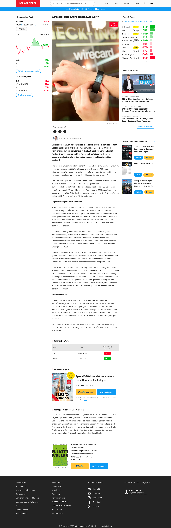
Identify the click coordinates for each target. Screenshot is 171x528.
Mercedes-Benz (127, 41)
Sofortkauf (85, 392)
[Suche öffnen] (53, 3)
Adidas (124, 47)
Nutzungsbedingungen (25, 490)
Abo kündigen (22, 513)
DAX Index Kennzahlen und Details (28, 71)
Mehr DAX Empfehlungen (145, 126)
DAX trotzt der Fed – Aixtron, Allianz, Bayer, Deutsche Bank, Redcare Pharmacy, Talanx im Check (138, 120)
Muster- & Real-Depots (61, 501)
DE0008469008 (30, 24)
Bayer (123, 30)
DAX (55, 127)
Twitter (93, 506)
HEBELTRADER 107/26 (143, 163)
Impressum (21, 486)
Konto (85, 400)
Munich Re (125, 34)
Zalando (124, 51)
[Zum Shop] (107, 3)
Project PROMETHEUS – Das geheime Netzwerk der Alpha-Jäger (144, 149)
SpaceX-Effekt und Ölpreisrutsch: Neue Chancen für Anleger (95, 378)
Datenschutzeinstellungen (27, 502)
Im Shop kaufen (106, 392)
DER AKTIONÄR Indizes (61, 505)
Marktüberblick (58, 498)
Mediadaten (21, 482)
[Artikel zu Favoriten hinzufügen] (64, 131)
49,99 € (138, 157)
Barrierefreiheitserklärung (27, 498)
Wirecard (62, 127)
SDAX (146, 21)
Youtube (94, 493)
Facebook (94, 502)
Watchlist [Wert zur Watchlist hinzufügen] (22, 29)
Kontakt (94, 489)
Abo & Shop (57, 509)
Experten (56, 494)
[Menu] (151, 3)
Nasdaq (127, 21)
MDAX (141, 21)
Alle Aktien (56, 482)
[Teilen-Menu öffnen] (54, 131)
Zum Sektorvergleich (24, 95)
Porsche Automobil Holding (130, 37)
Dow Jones (135, 21)
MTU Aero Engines (128, 54)
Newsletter (56, 490)
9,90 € (138, 175)
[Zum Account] (115, 3)
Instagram (95, 497)
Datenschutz (21, 494)
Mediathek (56, 486)
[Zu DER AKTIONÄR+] (126, 3)
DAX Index (19, 21)
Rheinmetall (126, 27)
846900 (19, 24)
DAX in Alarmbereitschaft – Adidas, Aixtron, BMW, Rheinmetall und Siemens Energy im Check (137, 100)
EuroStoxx (152, 21)
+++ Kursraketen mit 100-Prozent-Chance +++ (85, 9)
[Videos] (136, 3)
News (136, 27)
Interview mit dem (65, 169)
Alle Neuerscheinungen (151, 141)
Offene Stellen (22, 509)
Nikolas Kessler (77, 138)
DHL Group (125, 44)
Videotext (20, 505)
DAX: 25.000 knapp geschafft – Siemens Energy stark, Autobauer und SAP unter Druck (138, 110)
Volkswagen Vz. (127, 58)
